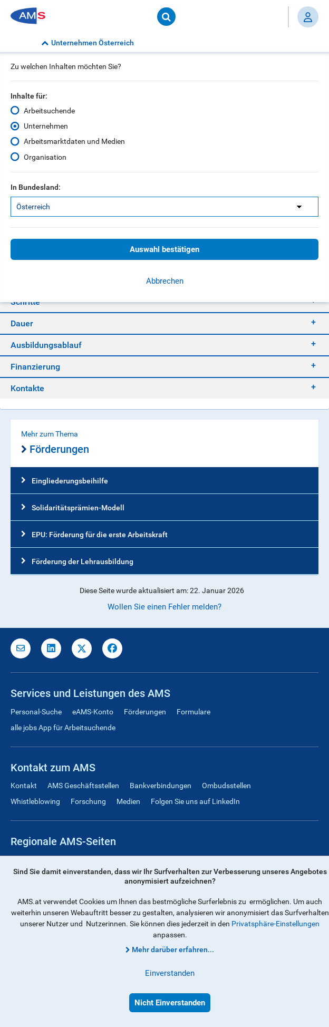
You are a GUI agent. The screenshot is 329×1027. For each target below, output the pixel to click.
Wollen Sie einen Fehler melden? (164, 607)
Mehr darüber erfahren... (173, 949)
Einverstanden (170, 973)
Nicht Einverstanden (169, 1002)
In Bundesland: (36, 187)
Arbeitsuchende (49, 110)
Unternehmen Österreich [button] (87, 42)
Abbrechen (164, 281)
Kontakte (27, 388)
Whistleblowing (35, 801)
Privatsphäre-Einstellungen (275, 923)
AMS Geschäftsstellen (83, 785)
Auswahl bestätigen (164, 249)
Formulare (193, 712)
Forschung (88, 801)
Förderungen (55, 450)
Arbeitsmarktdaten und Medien (74, 141)
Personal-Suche (36, 712)
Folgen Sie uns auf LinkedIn (195, 801)
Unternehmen (46, 126)
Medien (128, 801)
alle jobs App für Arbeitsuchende (63, 727)
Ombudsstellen (226, 785)
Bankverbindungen (160, 785)
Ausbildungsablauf (46, 345)
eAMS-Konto (92, 712)
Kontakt (24, 785)
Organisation (45, 156)
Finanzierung (35, 367)
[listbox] (164, 206)
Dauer (22, 323)
